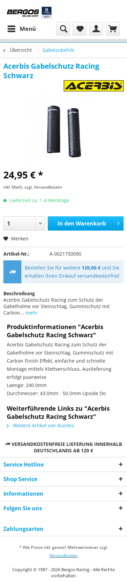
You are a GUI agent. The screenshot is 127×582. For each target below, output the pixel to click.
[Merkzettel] (79, 29)
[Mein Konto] (96, 29)
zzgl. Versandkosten (43, 187)
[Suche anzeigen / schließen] (63, 29)
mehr (31, 312)
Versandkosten (63, 555)
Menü (21, 28)
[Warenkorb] (113, 29)
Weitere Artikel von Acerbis (40, 425)
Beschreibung (19, 293)
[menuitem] (21, 29)
